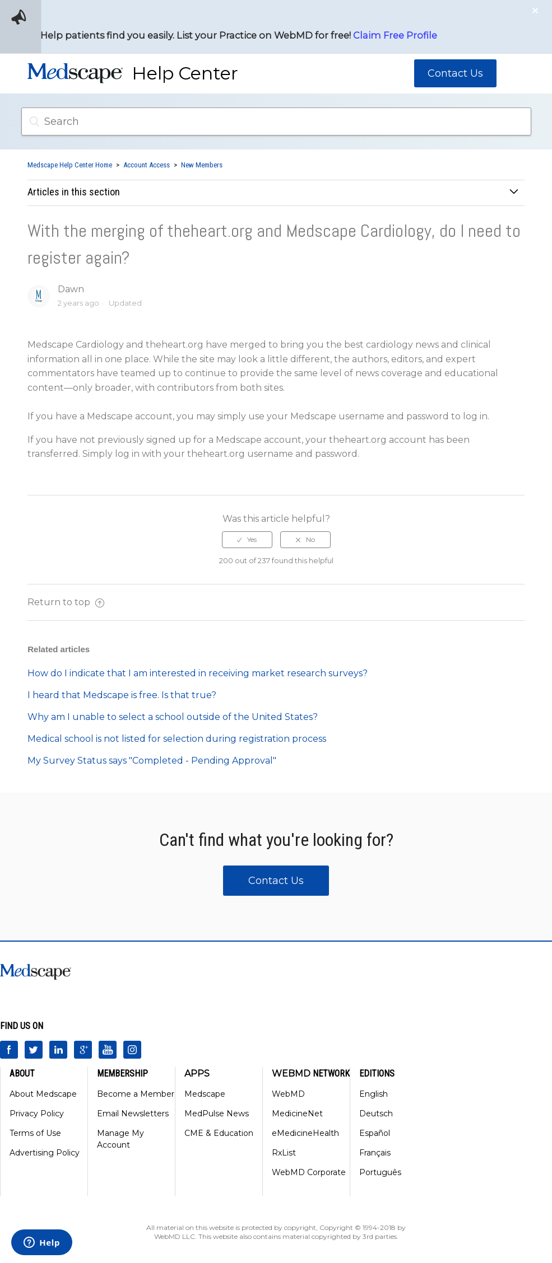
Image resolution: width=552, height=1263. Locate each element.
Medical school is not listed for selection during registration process (176, 738)
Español (374, 1133)
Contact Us (455, 73)
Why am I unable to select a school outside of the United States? (172, 717)
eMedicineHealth (305, 1133)
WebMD (288, 1094)
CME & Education (218, 1133)
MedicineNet (297, 1113)
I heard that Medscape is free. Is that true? (121, 695)
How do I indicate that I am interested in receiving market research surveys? (197, 673)
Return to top (65, 602)
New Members (201, 165)
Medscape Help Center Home (69, 165)
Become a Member (135, 1094)
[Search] (276, 121)
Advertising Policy (45, 1153)
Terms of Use (35, 1133)
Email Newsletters (133, 1113)
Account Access (146, 165)
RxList (284, 1153)
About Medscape (43, 1094)
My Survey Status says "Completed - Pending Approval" (151, 760)
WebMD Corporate (309, 1172)
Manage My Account (120, 1139)
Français (375, 1153)
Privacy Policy (37, 1113)
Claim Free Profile (395, 35)
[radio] (247, 539)
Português (380, 1172)
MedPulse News (216, 1113)
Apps (197, 1073)
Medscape (204, 1094)
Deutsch (376, 1113)
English (373, 1094)
